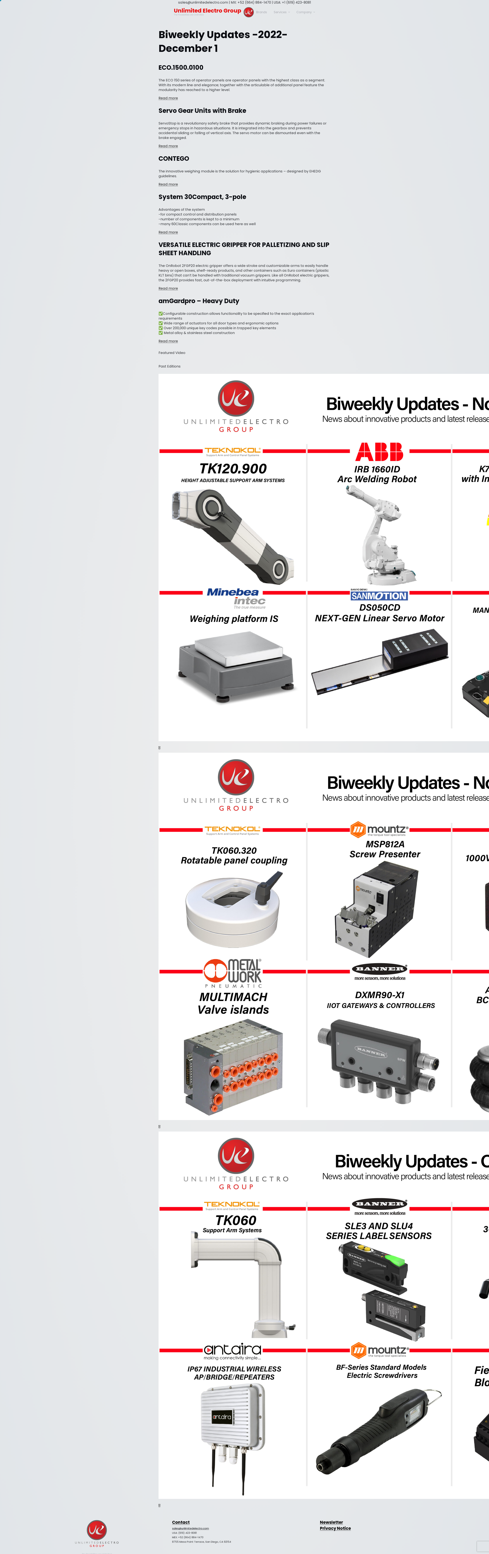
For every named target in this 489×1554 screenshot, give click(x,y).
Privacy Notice (335, 1528)
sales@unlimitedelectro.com (190, 1528)
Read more (168, 98)
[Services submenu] (289, 12)
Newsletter (331, 1522)
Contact (181, 1522)
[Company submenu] (314, 12)
